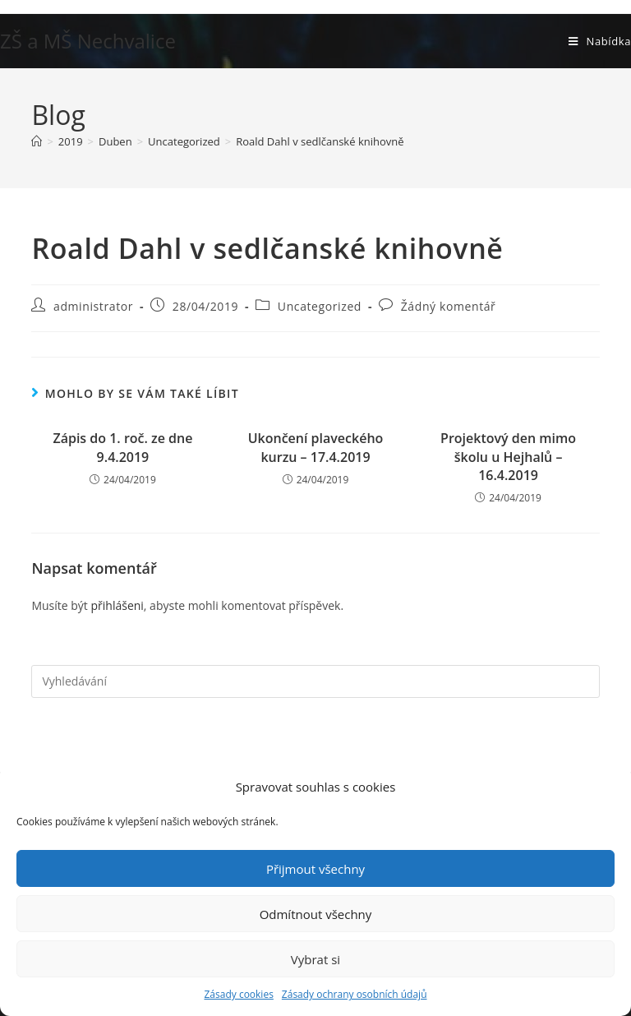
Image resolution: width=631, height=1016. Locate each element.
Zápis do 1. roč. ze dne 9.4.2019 (122, 447)
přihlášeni (116, 605)
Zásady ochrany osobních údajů (354, 994)
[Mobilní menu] (600, 41)
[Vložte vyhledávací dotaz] (315, 681)
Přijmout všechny (315, 869)
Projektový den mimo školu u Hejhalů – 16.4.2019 (508, 456)
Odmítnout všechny (316, 914)
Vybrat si (315, 959)
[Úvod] (36, 141)
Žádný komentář (448, 306)
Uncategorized (320, 306)
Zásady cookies (238, 994)
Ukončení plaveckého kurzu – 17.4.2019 (316, 447)
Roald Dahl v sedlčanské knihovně (319, 141)
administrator (93, 306)
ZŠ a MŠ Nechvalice (88, 40)
